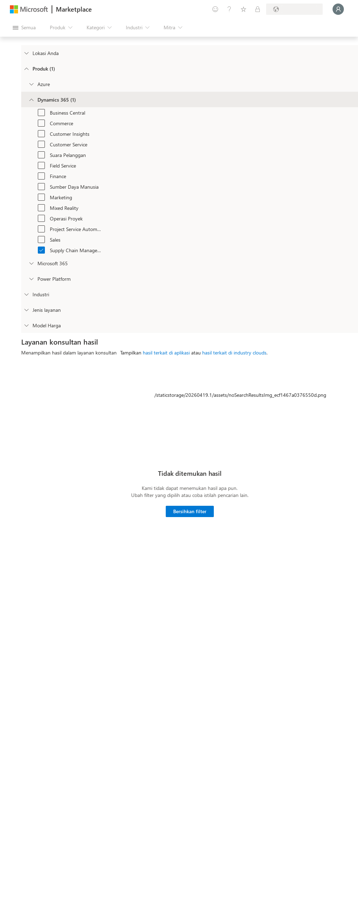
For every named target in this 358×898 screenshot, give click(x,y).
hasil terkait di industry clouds (234, 352)
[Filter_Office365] (31, 263)
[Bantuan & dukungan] (229, 9)
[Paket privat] (257, 9)
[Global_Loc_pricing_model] (26, 325)
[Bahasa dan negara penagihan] (294, 9)
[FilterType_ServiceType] (26, 309)
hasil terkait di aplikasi (166, 352)
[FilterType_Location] (26, 52)
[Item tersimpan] (243, 9)
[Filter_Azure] (31, 84)
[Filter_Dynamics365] (31, 99)
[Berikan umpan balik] (215, 9)
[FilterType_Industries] (26, 294)
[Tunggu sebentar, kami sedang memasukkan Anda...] (338, 9)
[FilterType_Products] (26, 68)
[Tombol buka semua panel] (24, 27)
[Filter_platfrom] (31, 278)
